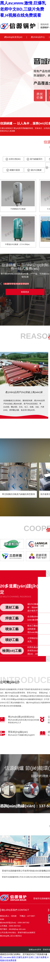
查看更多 (25, 292)
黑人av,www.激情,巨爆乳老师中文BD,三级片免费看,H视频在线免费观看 (23, 9)
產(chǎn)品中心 (38, 37)
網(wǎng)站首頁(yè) (13, 37)
